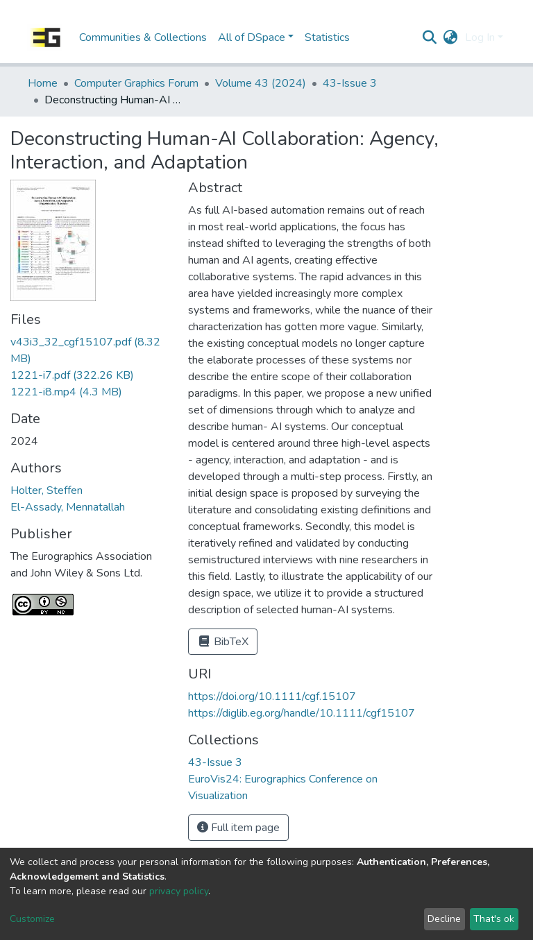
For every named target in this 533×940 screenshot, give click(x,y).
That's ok (493, 918)
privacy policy (178, 891)
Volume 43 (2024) (260, 83)
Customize (32, 918)
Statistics (327, 37)
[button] (450, 37)
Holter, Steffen (46, 490)
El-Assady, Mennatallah (67, 507)
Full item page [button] (238, 827)
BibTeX (222, 641)
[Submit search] (430, 37)
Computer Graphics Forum (136, 83)
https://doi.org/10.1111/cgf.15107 (272, 696)
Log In (480, 37)
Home (43, 83)
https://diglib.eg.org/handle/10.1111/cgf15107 (301, 713)
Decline (444, 918)
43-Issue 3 (350, 83)
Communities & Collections (143, 37)
